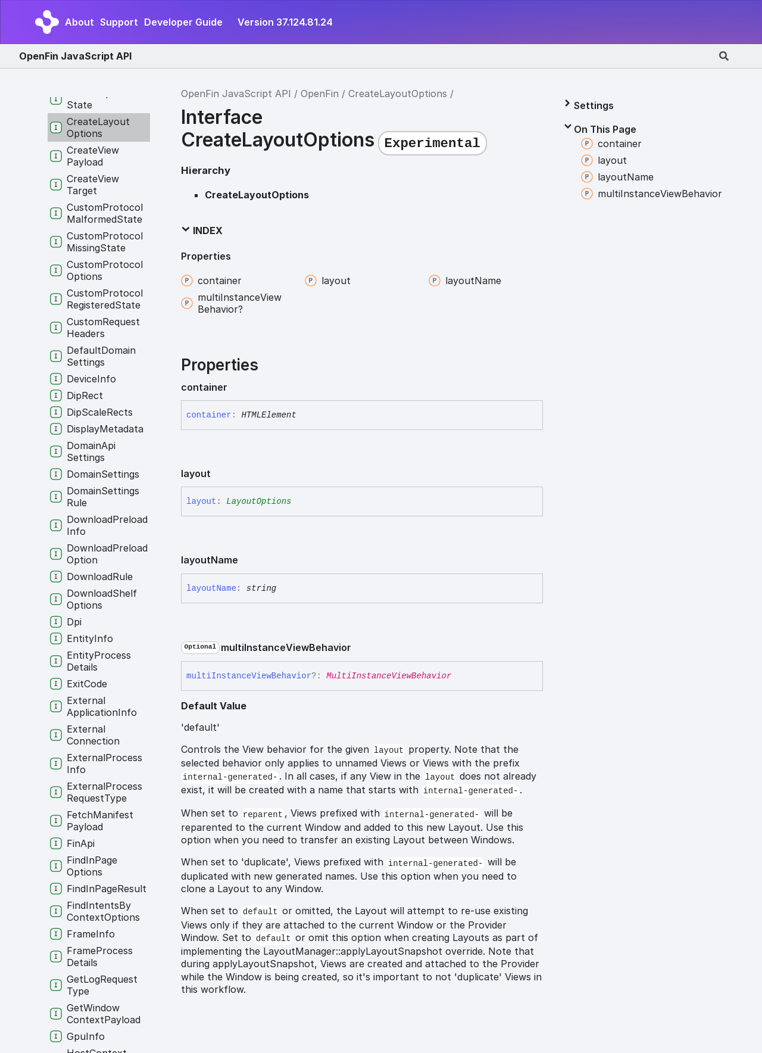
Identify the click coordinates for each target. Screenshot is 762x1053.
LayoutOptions (258, 501)
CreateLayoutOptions (397, 93)
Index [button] (202, 230)
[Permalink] (237, 387)
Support (119, 22)
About (79, 22)
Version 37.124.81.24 (285, 22)
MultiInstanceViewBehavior (388, 676)
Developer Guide (183, 22)
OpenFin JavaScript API (75, 56)
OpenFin (320, 93)
